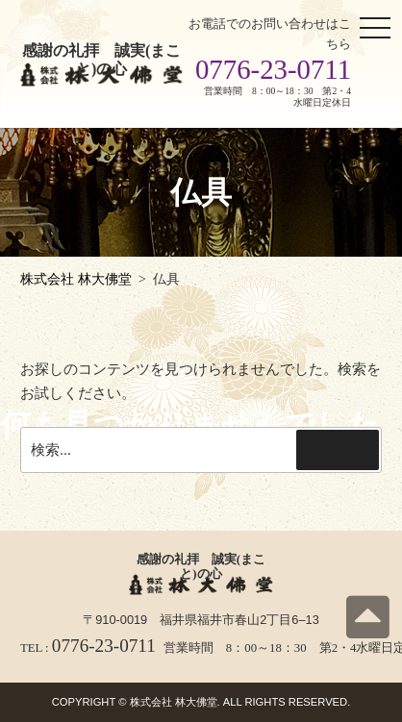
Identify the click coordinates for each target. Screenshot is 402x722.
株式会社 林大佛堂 (173, 702)
